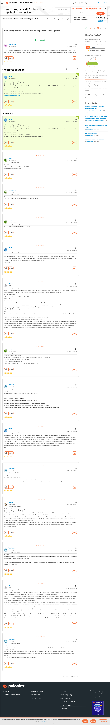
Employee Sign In (102, 3)
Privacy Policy (43, 721)
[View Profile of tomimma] (11, 385)
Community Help (66, 698)
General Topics (28, 19)
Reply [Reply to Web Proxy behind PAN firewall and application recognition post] (74, 58)
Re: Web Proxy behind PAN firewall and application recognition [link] (53, 19)
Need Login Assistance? (100, 21)
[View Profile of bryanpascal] (12, 190)
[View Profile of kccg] (10, 158)
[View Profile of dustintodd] (12, 44)
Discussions (18, 19)
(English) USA (78, 3)
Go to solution (41, 40)
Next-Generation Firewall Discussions (95, 120)
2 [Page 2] (71, 676)
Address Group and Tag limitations (95, 139)
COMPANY (6, 691)
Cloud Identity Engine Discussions (94, 110)
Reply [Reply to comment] (74, 101)
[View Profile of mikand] (11, 284)
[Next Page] (75, 676)
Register (87, 3)
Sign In (94, 3)
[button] (85, 721)
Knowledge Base (66, 705)
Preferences (103, 721)
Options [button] (75, 44)
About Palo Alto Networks (11, 695)
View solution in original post (12, 95)
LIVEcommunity (7, 19)
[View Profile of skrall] (10, 76)
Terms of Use (36, 698)
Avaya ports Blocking (91, 133)
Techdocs (63, 709)
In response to (14, 162)
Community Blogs (66, 695)
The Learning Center (67, 702)
